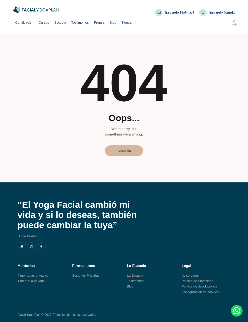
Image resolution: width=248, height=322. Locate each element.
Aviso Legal (190, 275)
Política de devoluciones (199, 286)
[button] (237, 311)
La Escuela (135, 275)
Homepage (124, 150)
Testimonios (135, 281)
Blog (130, 286)
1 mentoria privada (31, 281)
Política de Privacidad (197, 281)
